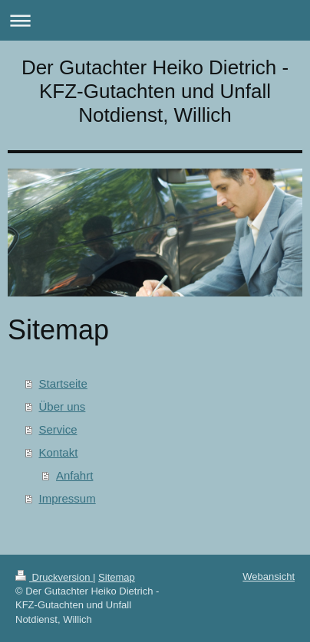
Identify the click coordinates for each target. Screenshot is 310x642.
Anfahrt (74, 475)
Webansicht (268, 576)
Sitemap (116, 577)
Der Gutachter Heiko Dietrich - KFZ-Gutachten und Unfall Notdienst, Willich (155, 91)
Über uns (62, 406)
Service (58, 429)
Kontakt (58, 452)
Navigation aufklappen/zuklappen (155, 20)
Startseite (63, 383)
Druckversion (54, 577)
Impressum (67, 498)
